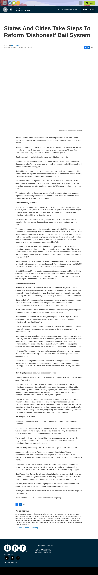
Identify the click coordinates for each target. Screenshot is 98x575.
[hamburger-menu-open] (5, 3)
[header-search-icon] (80, 3)
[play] (5, 10)
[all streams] (88, 9)
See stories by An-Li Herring (27, 527)
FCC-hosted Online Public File (44, 545)
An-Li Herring (16, 46)
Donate (90, 3)
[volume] (11, 9)
